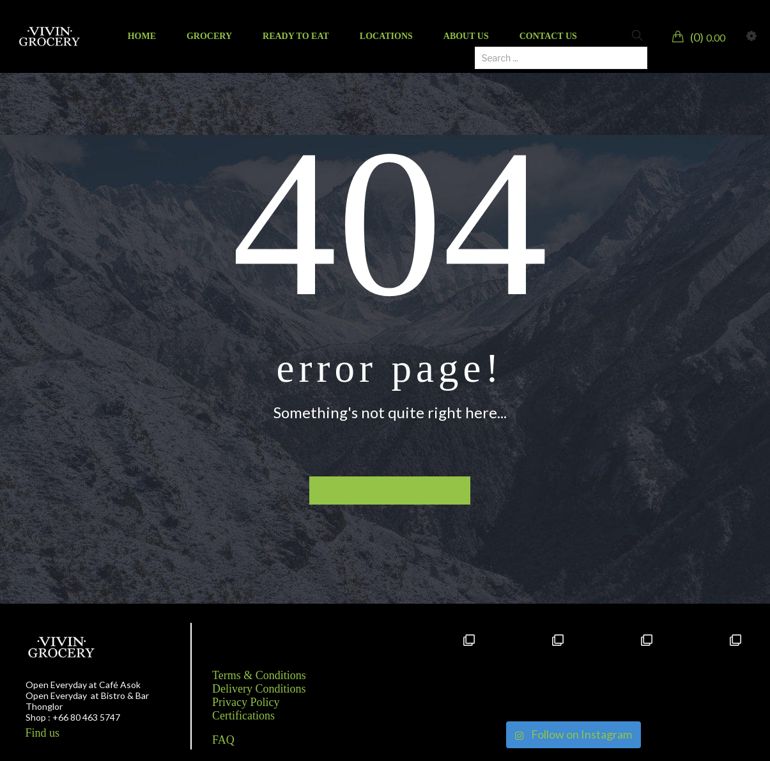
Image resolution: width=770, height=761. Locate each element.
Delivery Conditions (259, 688)
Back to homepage (390, 490)
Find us (43, 732)
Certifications (243, 715)
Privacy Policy (246, 702)
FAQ (223, 740)
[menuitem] (142, 36)
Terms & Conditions (259, 675)
